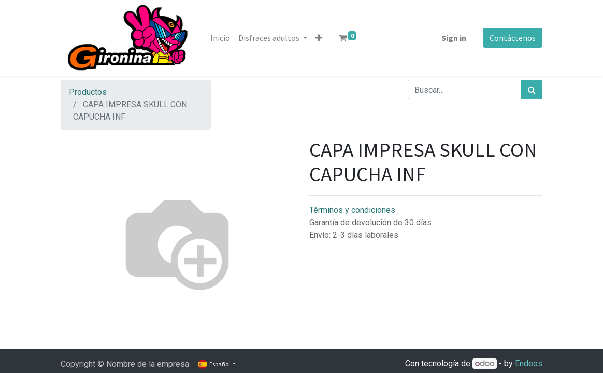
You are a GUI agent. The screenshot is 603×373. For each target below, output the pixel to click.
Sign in (453, 38)
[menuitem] (220, 37)
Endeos (528, 363)
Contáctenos (513, 38)
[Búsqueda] (531, 89)
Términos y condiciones (352, 210)
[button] (318, 37)
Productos (88, 92)
